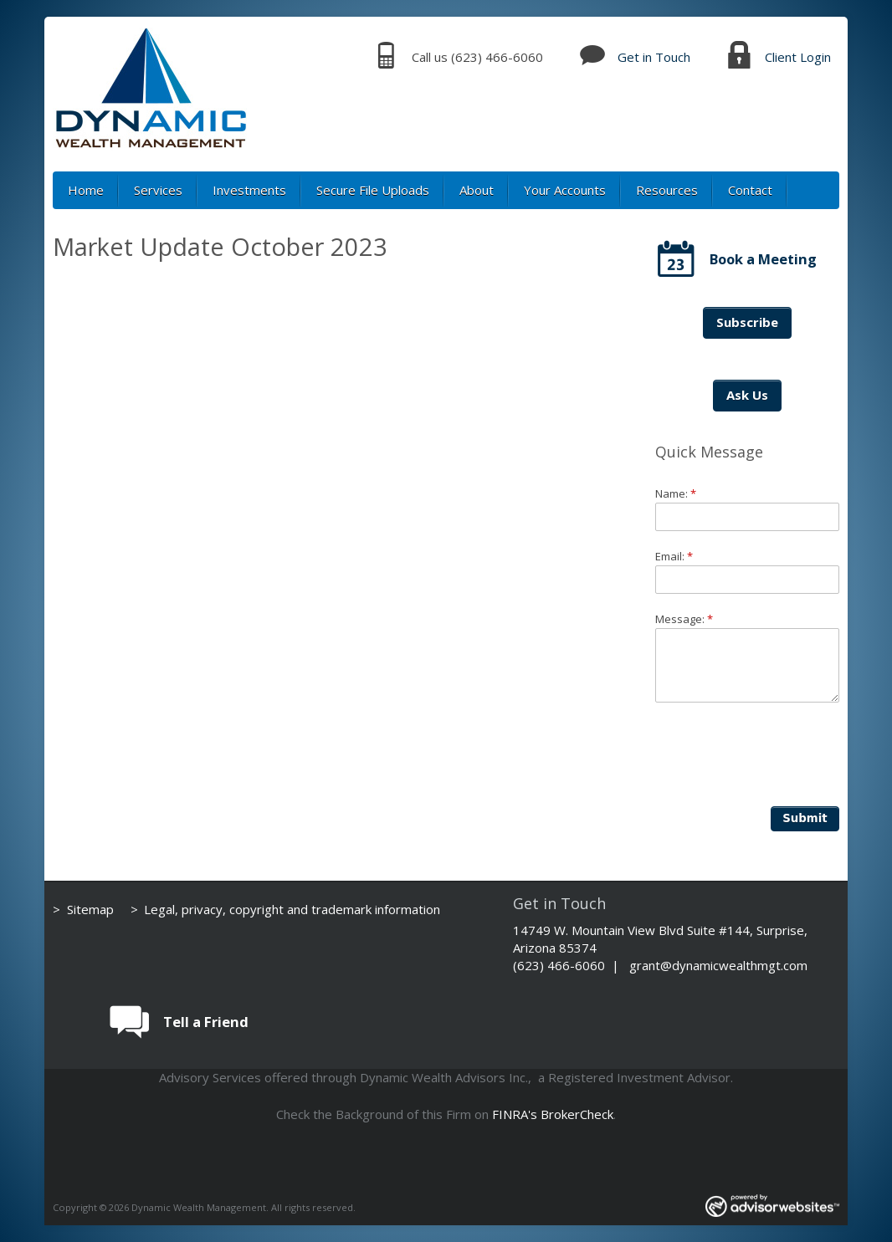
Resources (667, 189)
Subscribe (747, 322)
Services (158, 189)
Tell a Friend (206, 1021)
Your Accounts (565, 189)
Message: (684, 618)
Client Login (798, 57)
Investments (249, 189)
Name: (675, 493)
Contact (750, 189)
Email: (674, 556)
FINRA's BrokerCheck (552, 1114)
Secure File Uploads (372, 189)
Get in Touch (654, 57)
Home (86, 189)
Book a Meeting (763, 258)
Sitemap (90, 909)
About (476, 189)
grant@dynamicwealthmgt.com (718, 965)
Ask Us (747, 394)
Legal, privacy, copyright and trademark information (292, 909)
